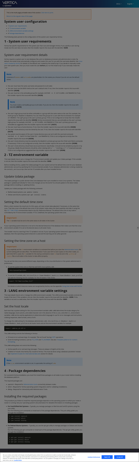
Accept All (120, 460)
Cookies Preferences (94, 460)
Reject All (107, 460)
